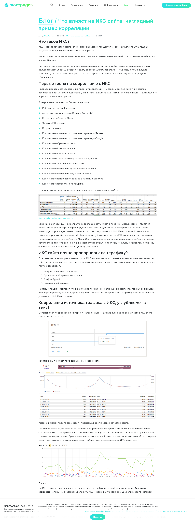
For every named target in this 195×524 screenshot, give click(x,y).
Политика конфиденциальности (172, 511)
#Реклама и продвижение (76, 36)
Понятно (97, 517)
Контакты (140, 6)
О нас (64, 6)
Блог (126, 6)
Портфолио (78, 6)
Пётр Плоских (49, 36)
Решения (94, 6)
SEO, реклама (112, 6)
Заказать (176, 5)
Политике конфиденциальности (97, 511)
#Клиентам (90, 36)
